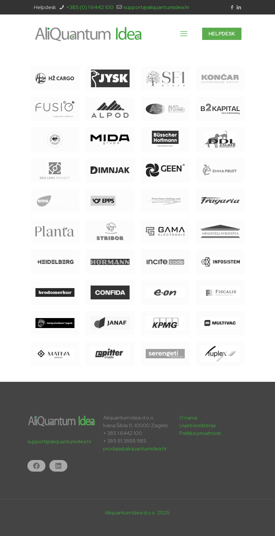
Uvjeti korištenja (197, 425)
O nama (188, 417)
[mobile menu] (183, 33)
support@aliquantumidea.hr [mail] (156, 7)
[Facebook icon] (232, 7)
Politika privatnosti (200, 433)
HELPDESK (222, 34)
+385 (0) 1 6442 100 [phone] (89, 7)
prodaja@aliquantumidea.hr (135, 448)
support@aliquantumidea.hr (59, 441)
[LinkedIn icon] (239, 7)
